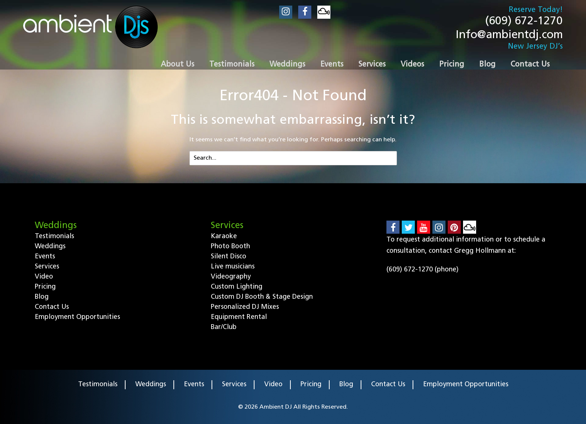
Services (47, 266)
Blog (42, 297)
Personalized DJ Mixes (245, 307)
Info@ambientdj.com (509, 35)
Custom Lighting (236, 287)
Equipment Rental (239, 317)
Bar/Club (224, 327)
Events (45, 256)
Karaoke (224, 236)
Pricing (45, 287)
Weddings (50, 246)
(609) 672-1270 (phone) (422, 269)
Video (44, 276)
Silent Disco (228, 256)
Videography (231, 276)
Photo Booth (230, 246)
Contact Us (52, 307)
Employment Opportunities (77, 317)
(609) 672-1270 (524, 21)
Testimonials (54, 236)
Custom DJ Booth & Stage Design (262, 297)
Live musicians (233, 266)
